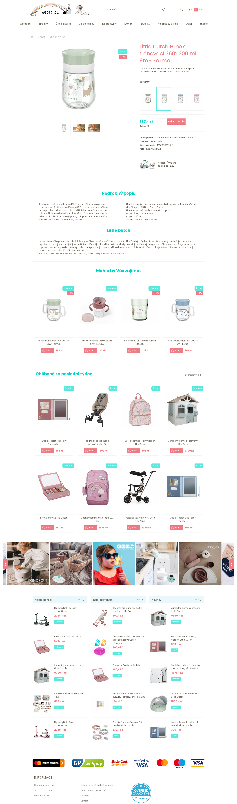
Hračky (43, 24)
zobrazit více (182, 71)
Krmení (128, 24)
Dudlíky (145, 24)
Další (189, 24)
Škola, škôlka (63, 24)
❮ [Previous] (5, 564)
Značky (204, 24)
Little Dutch (155, 141)
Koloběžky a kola (168, 24)
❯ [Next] (231, 564)
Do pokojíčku (86, 24)
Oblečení (25, 24)
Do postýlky (109, 24)
